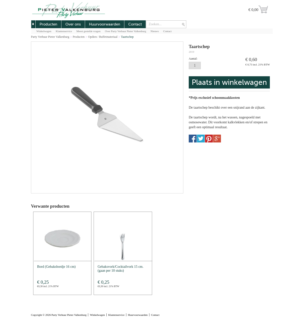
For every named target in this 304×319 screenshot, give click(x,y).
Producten (48, 24)
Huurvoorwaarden (104, 24)
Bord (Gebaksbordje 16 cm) (56, 266)
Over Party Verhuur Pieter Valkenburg (125, 31)
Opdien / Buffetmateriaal (102, 36)
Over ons (73, 24)
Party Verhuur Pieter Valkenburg (50, 36)
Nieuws (154, 31)
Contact (135, 24)
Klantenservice (64, 31)
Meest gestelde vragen (88, 31)
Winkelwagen (43, 31)
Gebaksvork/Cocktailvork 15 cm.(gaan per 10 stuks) (120, 268)
